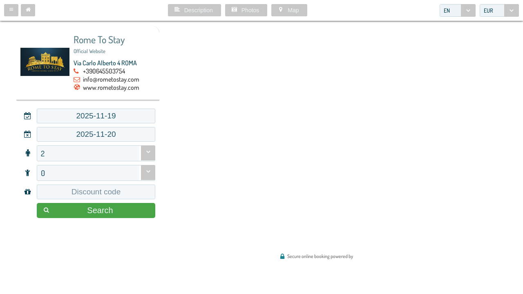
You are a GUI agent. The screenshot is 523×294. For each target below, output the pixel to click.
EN (447, 10)
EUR (488, 10)
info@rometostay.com (111, 79)
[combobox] (458, 10)
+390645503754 (104, 71)
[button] (11, 10)
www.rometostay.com (111, 87)
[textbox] (96, 116)
